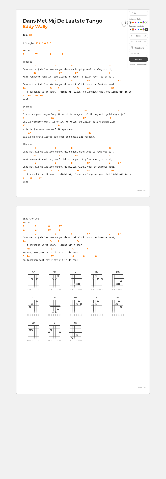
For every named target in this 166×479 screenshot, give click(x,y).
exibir (136, 53)
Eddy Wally (35, 26)
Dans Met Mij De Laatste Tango (62, 21)
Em (30, 34)
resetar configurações (138, 64)
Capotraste (139, 48)
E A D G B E (43, 43)
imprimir (138, 59)
